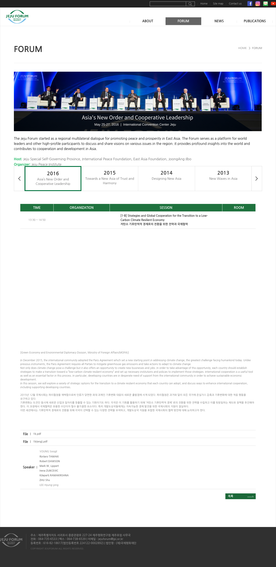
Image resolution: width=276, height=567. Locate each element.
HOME (242, 48)
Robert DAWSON (50, 461)
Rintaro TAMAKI (49, 456)
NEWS (219, 21)
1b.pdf (37, 434)
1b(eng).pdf (40, 441)
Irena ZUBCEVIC (49, 470)
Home (203, 3)
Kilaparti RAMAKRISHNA (54, 475)
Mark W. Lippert (49, 466)
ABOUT (147, 21)
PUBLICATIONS (255, 21)
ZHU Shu (45, 480)
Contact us (235, 3)
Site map (218, 3)
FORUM (183, 21)
